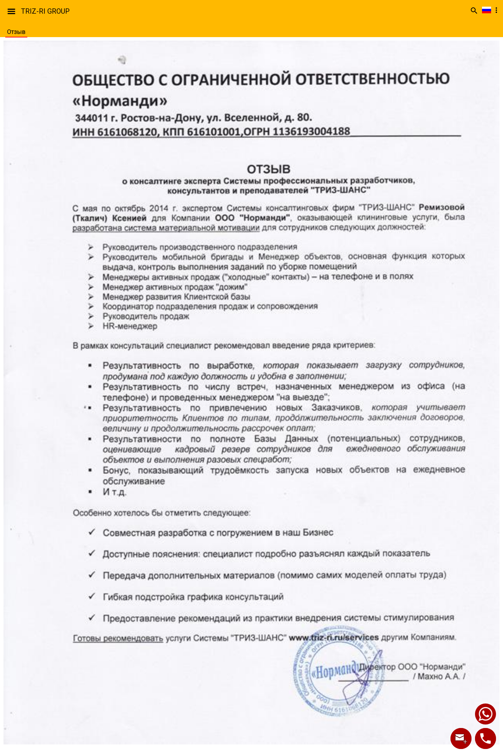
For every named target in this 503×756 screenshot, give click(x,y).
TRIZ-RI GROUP (45, 11)
